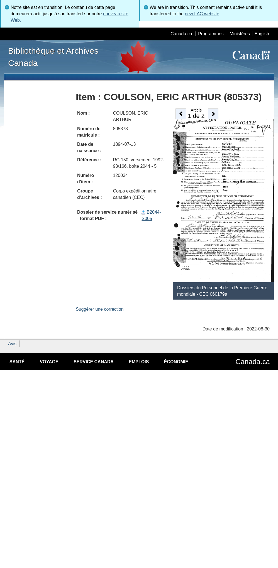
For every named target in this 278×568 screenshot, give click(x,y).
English (262, 33)
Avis (12, 343)
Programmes (211, 33)
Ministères (240, 33)
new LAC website (202, 13)
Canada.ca (181, 33)
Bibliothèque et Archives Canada (53, 57)
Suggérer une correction (100, 309)
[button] (181, 114)
